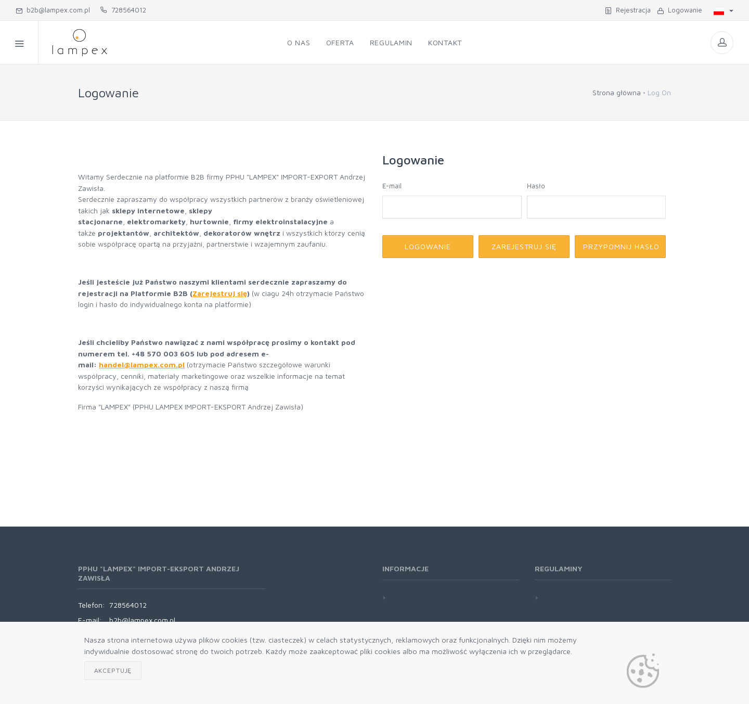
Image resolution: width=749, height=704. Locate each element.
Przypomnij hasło (621, 246)
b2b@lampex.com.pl (53, 10)
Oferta (340, 42)
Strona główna (616, 92)
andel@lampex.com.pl (144, 364)
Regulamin (391, 42)
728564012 (123, 10)
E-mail (392, 186)
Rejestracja (628, 10)
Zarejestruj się (219, 293)
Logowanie (679, 10)
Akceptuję (113, 670)
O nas (299, 42)
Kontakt (445, 42)
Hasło (536, 186)
